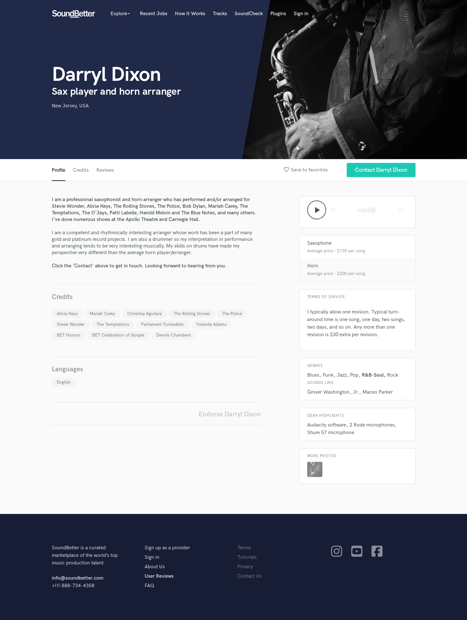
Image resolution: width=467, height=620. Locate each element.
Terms (244, 548)
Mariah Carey (102, 313)
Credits (81, 170)
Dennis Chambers (173, 335)
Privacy (245, 567)
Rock (392, 375)
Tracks (220, 14)
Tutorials (247, 557)
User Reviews (159, 576)
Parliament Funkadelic (162, 324)
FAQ (149, 586)
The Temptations (113, 324)
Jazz (342, 375)
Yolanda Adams (211, 324)
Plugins (278, 14)
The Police (232, 313)
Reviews (105, 170)
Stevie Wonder (71, 324)
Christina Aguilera (144, 313)
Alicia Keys (67, 313)
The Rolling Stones (192, 313)
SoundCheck (249, 14)
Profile (58, 170)
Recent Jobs (153, 14)
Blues (313, 375)
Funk (328, 375)
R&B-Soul (373, 375)
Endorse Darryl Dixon (230, 414)
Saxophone (319, 243)
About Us (155, 567)
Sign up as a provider (167, 548)
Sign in (301, 14)
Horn (312, 266)
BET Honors (68, 335)
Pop (354, 375)
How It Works (190, 14)
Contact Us (249, 576)
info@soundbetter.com (77, 578)
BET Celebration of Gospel (118, 335)
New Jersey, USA (70, 106)
